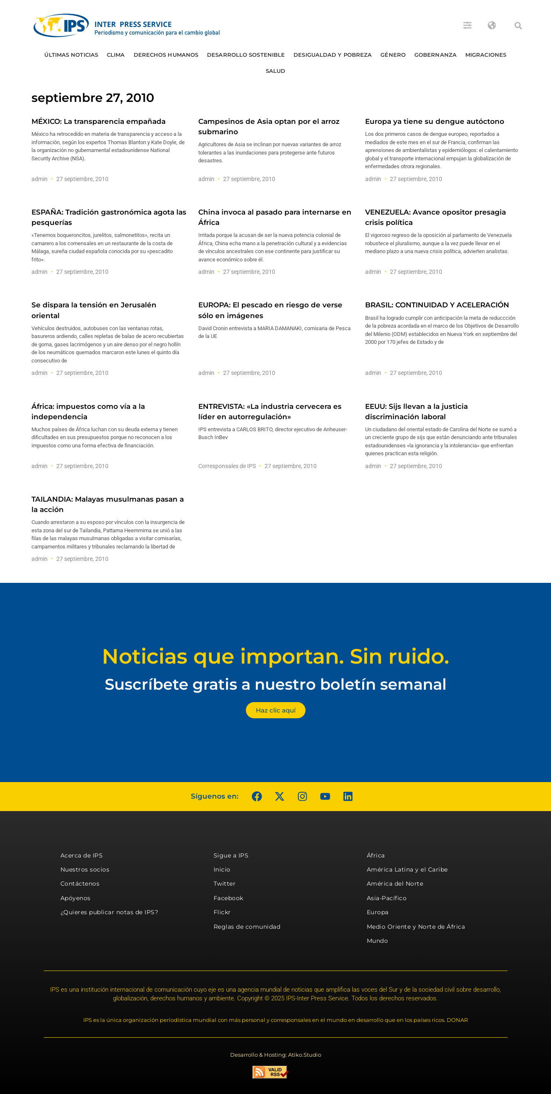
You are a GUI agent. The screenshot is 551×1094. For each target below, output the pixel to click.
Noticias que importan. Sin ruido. (275, 656)
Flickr (222, 912)
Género (393, 54)
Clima (116, 54)
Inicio (222, 869)
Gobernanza (435, 54)
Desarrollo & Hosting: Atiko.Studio (275, 1054)
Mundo (377, 940)
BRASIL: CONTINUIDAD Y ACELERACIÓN (437, 305)
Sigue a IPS (231, 855)
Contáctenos (80, 883)
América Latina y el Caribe (407, 869)
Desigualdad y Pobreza (333, 54)
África (376, 855)
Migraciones (485, 54)
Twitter (225, 883)
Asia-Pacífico (387, 898)
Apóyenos (75, 898)
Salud (276, 71)
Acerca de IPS (81, 855)
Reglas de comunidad (247, 926)
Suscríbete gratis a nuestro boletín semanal (276, 684)
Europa (378, 912)
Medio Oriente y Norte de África (416, 926)
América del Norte (395, 883)
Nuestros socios (85, 869)
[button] (518, 25)
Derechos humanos (166, 54)
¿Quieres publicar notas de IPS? (109, 912)
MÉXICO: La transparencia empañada (98, 121)
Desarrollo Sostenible (246, 54)
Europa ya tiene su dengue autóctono (434, 121)
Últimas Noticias (71, 54)
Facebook (228, 898)
